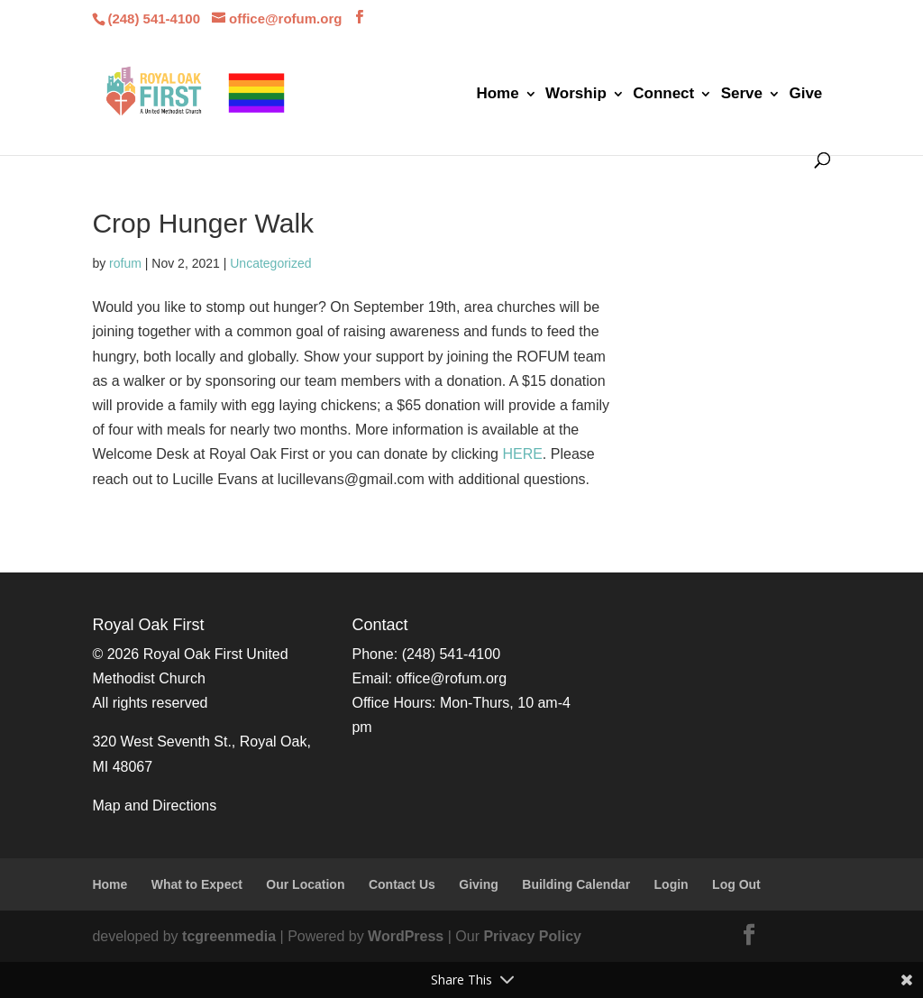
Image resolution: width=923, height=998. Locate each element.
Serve (742, 94)
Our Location (305, 884)
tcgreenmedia (229, 936)
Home (497, 94)
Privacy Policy (532, 936)
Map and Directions (154, 805)
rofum (125, 263)
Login (671, 884)
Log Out (736, 884)
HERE (522, 454)
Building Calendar (576, 884)
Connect (663, 94)
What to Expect (196, 884)
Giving (478, 884)
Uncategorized (270, 263)
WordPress (405, 936)
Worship (576, 94)
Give (805, 94)
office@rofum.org (451, 678)
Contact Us (402, 884)
